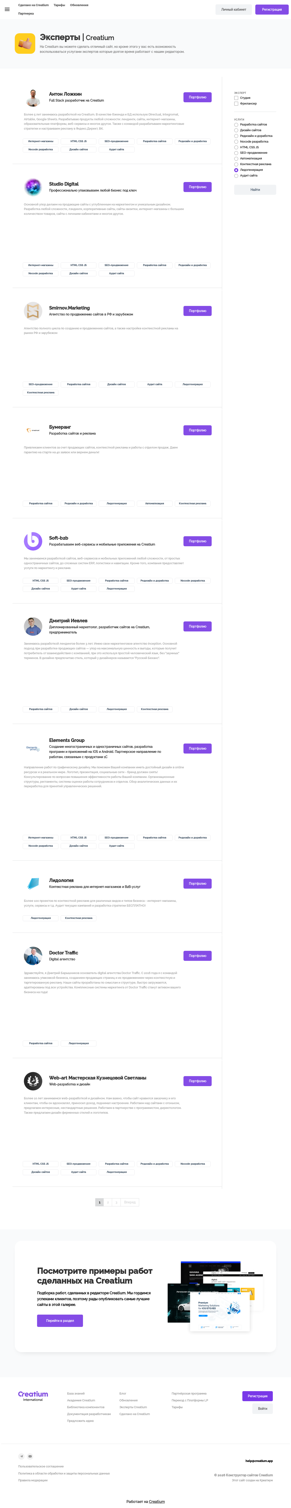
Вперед (129, 1202)
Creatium (157, 1502)
